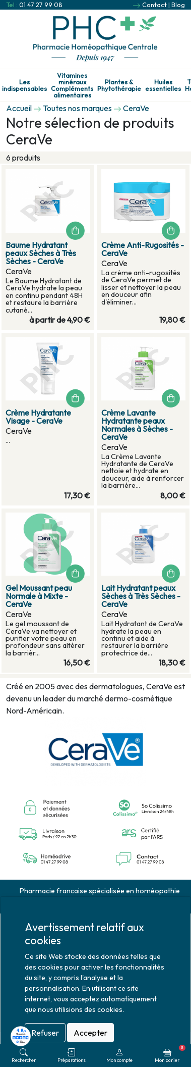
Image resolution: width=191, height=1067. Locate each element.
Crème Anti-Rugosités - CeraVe (142, 249)
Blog (178, 5)
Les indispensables (24, 85)
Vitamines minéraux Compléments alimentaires (72, 85)
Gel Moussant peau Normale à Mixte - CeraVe (39, 596)
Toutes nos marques (77, 108)
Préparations (71, 1055)
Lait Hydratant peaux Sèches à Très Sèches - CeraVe (140, 596)
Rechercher (24, 1055)
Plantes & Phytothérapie (119, 85)
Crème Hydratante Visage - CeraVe (38, 417)
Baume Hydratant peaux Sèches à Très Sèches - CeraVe (41, 253)
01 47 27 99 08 (40, 5)
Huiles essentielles (163, 85)
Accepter (90, 1033)
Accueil (19, 108)
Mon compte (119, 1055)
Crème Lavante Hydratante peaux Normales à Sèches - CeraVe (137, 425)
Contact (154, 5)
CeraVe (136, 108)
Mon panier (170, 1054)
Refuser (45, 1033)
